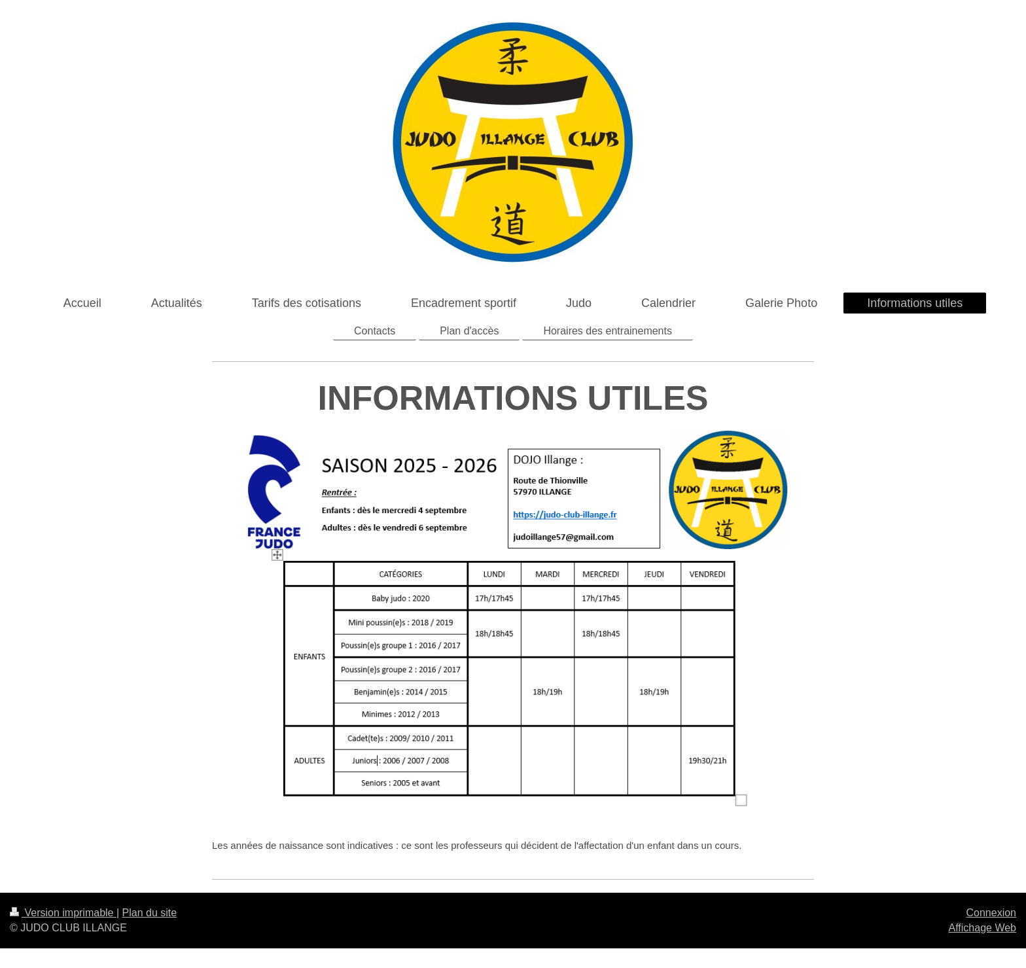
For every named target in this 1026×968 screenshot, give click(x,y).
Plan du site (149, 912)
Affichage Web (982, 927)
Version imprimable (63, 912)
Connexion (991, 912)
